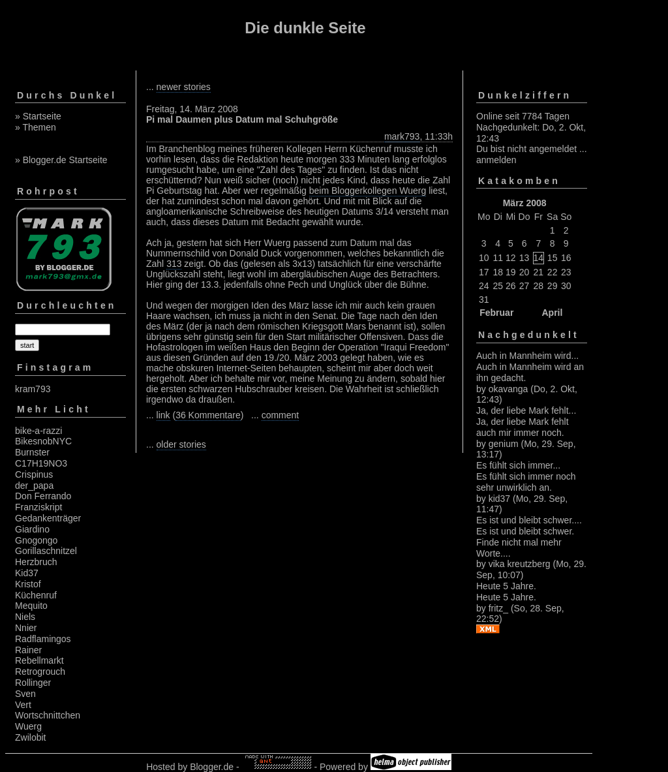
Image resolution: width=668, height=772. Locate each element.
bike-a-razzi (38, 430)
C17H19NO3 (41, 463)
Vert (23, 705)
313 (173, 263)
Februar (496, 312)
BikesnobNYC (43, 441)
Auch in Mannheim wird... (527, 355)
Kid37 (26, 573)
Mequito (31, 605)
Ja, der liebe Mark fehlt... (526, 410)
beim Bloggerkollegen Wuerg (368, 190)
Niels (25, 616)
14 (539, 258)
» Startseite (38, 116)
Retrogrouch (40, 671)
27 (524, 286)
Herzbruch (36, 562)
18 (498, 272)
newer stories (184, 87)
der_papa (34, 485)
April (551, 312)
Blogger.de (212, 767)
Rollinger (33, 682)
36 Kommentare (208, 415)
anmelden (496, 160)
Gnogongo (36, 540)
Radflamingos (43, 639)
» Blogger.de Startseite (61, 160)
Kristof (28, 584)
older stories (181, 444)
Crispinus (34, 474)
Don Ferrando (43, 496)
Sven (25, 693)
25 (498, 286)
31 (484, 299)
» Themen (35, 127)
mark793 (401, 136)
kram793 (32, 389)
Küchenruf (36, 595)
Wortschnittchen (47, 715)
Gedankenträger (48, 518)
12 (511, 258)
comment (280, 415)
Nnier (26, 628)
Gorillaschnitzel (46, 551)
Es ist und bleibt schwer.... (529, 520)
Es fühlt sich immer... (518, 465)
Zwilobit (30, 737)
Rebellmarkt (39, 660)
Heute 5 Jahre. (506, 586)
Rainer (28, 650)
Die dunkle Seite (305, 28)
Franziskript (38, 507)
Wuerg (28, 726)
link (163, 415)
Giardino (32, 529)
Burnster (32, 452)
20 (524, 272)
